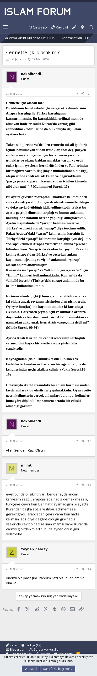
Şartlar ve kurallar (47, 649)
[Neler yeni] (82, 27)
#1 (89, 94)
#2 (89, 441)
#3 (89, 485)
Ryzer (12, 645)
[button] (6, 27)
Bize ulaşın (18, 649)
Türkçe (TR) (31, 645)
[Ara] (91, 27)
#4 (89, 569)
